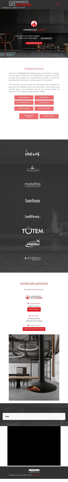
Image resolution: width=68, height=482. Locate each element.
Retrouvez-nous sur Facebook (34, 329)
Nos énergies (44, 97)
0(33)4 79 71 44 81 (34, 306)
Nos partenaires (23, 108)
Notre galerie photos (29, 116)
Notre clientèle (44, 102)
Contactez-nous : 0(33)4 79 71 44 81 (13, 7)
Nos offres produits (24, 102)
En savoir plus (46, 38)
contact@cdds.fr (34, 309)
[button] (2, 421)
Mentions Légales (37, 475)
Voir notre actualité (34, 43)
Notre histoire (24, 97)
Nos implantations (44, 108)
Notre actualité (49, 116)
